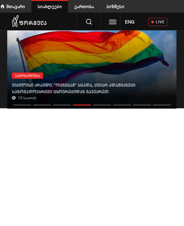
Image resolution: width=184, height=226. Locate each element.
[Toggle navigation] (112, 23)
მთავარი (15, 6)
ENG (129, 21)
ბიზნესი (115, 6)
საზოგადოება (27, 76)
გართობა (84, 6)
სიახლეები (50, 6)
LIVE (160, 21)
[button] (22, 103)
